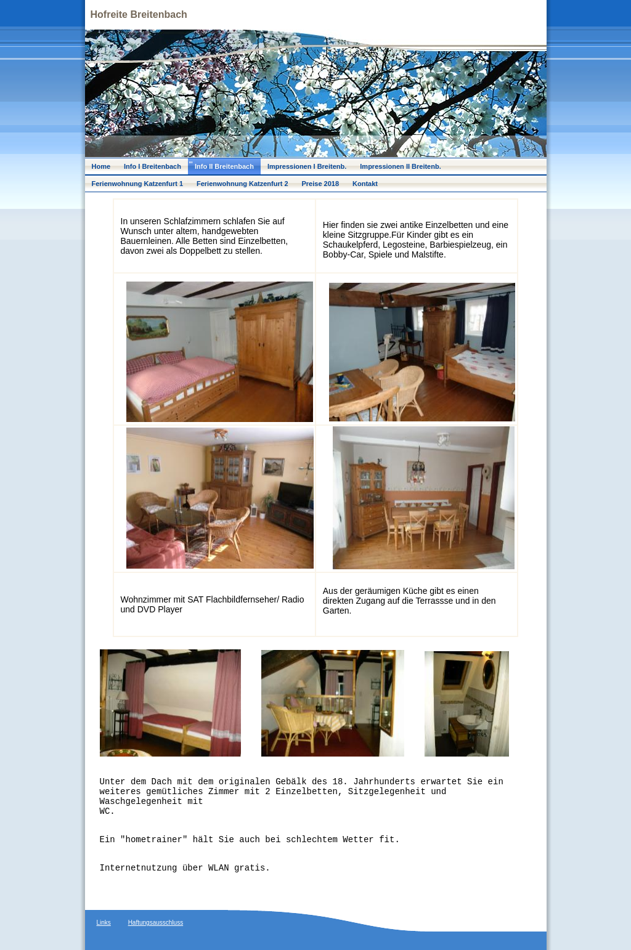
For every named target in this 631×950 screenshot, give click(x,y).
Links (104, 922)
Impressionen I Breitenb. (306, 166)
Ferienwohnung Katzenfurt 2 (242, 183)
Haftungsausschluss (156, 922)
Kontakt (365, 183)
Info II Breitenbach (224, 166)
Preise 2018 (321, 183)
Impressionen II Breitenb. (400, 166)
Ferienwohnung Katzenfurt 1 (138, 183)
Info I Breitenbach (152, 166)
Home (101, 166)
